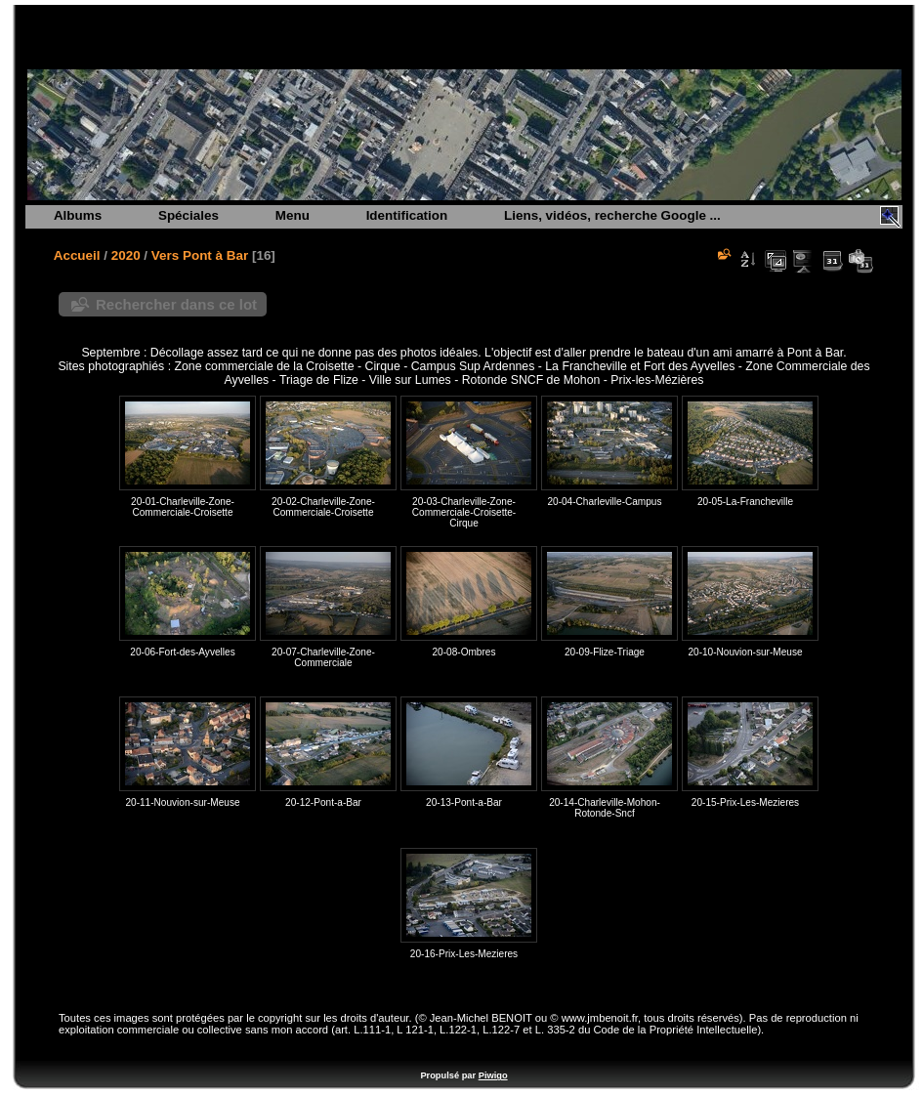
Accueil (77, 255)
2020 (126, 255)
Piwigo (493, 1075)
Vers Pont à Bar (199, 255)
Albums (78, 215)
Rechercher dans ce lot (176, 304)
